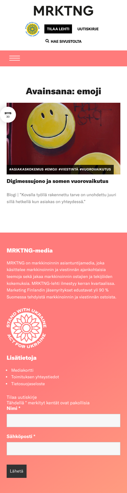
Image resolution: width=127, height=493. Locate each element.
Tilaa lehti (58, 29)
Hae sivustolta (63, 41)
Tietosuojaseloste (28, 384)
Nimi (13, 408)
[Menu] (14, 58)
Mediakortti (22, 370)
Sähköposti (21, 436)
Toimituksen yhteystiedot (35, 377)
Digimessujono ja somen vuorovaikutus (57, 181)
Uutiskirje (88, 29)
